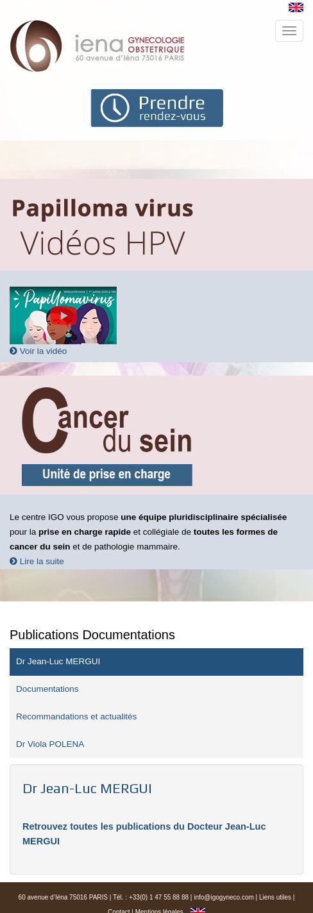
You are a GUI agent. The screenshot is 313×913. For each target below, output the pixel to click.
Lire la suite (37, 561)
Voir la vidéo (38, 351)
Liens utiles (275, 897)
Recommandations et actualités (76, 716)
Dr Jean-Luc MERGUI (58, 661)
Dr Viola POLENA (50, 744)
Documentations (47, 689)
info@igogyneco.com (224, 897)
